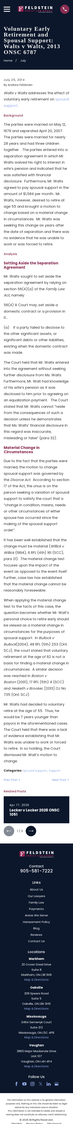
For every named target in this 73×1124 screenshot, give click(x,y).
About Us (36, 889)
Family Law (36, 902)
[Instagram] (32, 1084)
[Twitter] (41, 1084)
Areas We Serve (36, 915)
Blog (36, 928)
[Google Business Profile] (57, 1084)
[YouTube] (24, 1084)
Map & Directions (36, 980)
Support (55, 771)
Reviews (36, 935)
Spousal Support (35, 771)
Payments (36, 909)
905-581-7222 (36, 871)
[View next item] (31, 831)
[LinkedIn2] (49, 1084)
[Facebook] (16, 1084)
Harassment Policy (36, 922)
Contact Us (36, 941)
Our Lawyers (36, 896)
